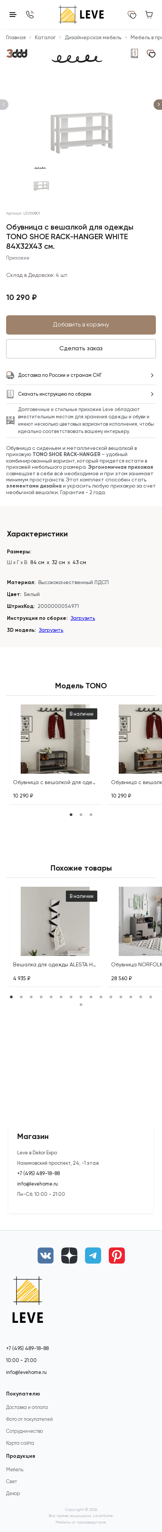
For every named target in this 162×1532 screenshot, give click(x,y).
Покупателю (23, 1393)
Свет (11, 1481)
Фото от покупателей (29, 1419)
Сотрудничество (24, 1431)
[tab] (50, 772)
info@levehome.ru (37, 1184)
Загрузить (82, 618)
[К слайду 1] (41, 179)
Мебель (14, 1469)
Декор (13, 1493)
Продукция (20, 1456)
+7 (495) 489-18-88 (38, 1173)
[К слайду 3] (121, 179)
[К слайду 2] (81, 179)
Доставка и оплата (27, 1407)
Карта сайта (20, 1443)
